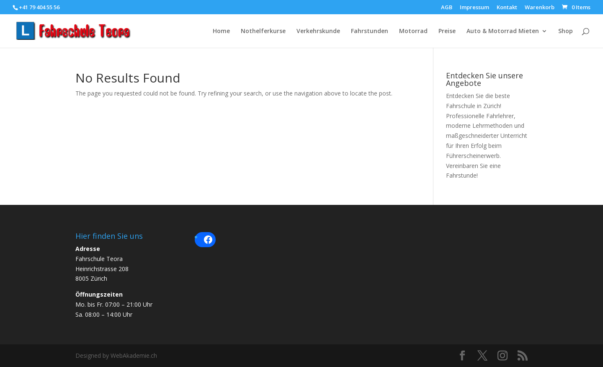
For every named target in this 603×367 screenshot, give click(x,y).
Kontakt (507, 8)
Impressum (474, 8)
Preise (447, 31)
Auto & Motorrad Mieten (502, 31)
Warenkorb (539, 8)
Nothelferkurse (263, 31)
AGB (446, 8)
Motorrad (413, 31)
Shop (565, 31)
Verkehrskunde (318, 31)
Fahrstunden (369, 31)
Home (221, 31)
